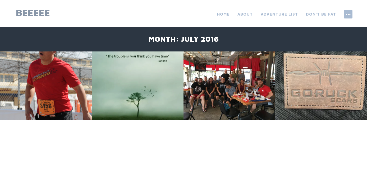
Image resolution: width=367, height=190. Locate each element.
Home (223, 14)
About (245, 14)
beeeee (33, 12)
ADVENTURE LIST (279, 14)
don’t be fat (321, 14)
